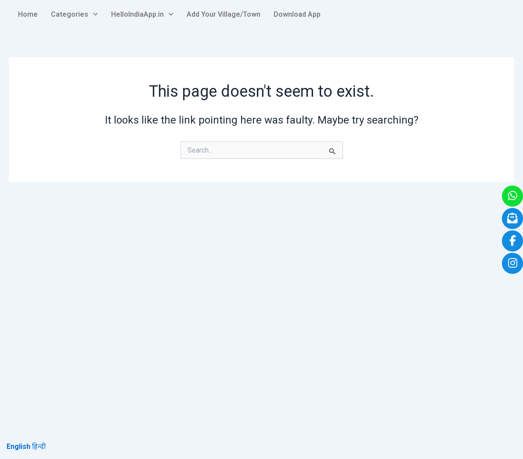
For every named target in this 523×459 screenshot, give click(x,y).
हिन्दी (39, 446)
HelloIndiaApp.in (142, 14)
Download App (297, 14)
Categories (74, 14)
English (18, 446)
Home (28, 14)
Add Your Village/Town (223, 14)
